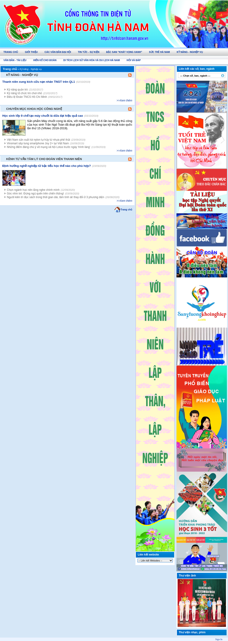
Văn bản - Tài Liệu (14, 60)
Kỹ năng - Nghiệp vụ (190, 52)
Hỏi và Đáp (134, 60)
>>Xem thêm (124, 100)
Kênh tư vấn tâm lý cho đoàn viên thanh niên (44, 159)
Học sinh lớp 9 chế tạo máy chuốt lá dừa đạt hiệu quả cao (42, 115)
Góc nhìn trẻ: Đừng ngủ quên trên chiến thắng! (35, 193)
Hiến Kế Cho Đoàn (45, 60)
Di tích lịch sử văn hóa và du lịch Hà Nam (91, 60)
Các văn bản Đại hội (57, 52)
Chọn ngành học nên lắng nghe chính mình (33, 189)
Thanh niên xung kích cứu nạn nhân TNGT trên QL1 (38, 81)
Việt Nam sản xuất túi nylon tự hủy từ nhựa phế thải (38, 139)
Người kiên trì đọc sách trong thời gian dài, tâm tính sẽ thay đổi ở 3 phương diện (55, 197)
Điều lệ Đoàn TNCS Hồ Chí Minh (27, 96)
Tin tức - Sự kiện (88, 52)
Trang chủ (10, 52)
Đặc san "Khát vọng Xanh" (124, 52)
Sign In (218, 639)
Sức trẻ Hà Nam (159, 52)
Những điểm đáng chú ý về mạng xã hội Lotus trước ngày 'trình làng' (48, 147)
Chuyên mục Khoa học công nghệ (34, 109)
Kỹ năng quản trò (17, 89)
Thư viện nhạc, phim (192, 632)
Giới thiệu (31, 52)
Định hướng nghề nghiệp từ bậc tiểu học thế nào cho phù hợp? (46, 166)
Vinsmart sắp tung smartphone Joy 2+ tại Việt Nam (38, 143)
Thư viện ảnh (187, 575)
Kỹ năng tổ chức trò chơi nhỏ (24, 93)
